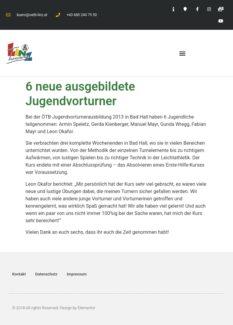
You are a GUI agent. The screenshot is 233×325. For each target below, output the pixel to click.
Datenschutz (46, 274)
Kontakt (19, 274)
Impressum (77, 274)
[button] (182, 53)
